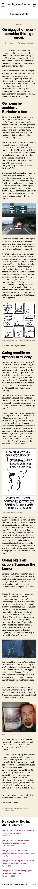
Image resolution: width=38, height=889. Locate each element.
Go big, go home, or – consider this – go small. (19, 33)
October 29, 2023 (27, 43)
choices (7, 808)
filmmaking (24, 808)
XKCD (8, 512)
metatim (13, 43)
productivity (9, 810)
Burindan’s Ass (26, 117)
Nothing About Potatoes (19, 4)
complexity (15, 808)
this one (19, 512)
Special (19, 24)
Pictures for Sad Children (14, 340)
